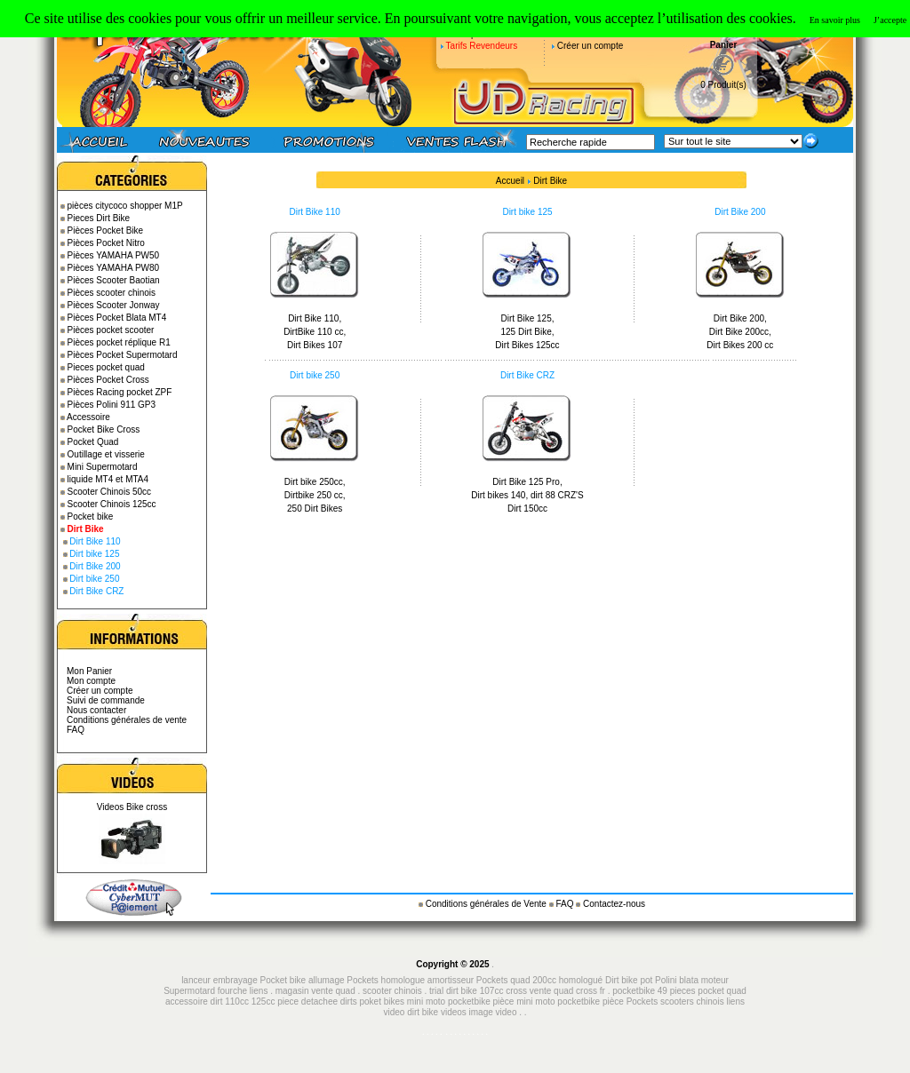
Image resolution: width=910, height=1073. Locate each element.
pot (646, 980)
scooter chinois (392, 991)
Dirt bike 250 (94, 579)
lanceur (196, 980)
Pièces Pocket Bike (106, 230)
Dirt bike (621, 980)
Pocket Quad (93, 442)
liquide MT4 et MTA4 (108, 479)
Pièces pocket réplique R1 (119, 342)
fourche (232, 991)
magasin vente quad (315, 991)
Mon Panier (89, 671)
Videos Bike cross (132, 807)
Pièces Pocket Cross (108, 380)
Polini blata (676, 980)
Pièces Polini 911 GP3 (112, 404)
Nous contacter (96, 710)
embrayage (235, 980)
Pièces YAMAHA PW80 (114, 268)
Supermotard (189, 991)
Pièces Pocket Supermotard (123, 355)
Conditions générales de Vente (487, 904)
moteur (715, 980)
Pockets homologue (386, 980)
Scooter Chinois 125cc (112, 504)
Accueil (510, 181)
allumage (326, 980)
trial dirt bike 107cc (467, 991)
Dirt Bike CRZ (96, 591)
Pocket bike (91, 516)
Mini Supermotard (103, 467)
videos (454, 1012)
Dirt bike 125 (94, 554)
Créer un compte (590, 46)
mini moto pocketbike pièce (571, 1001)
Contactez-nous (614, 904)
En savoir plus (835, 20)
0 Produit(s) (723, 85)
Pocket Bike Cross (104, 429)
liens (259, 991)
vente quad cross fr (567, 991)
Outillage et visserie (106, 454)
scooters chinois (692, 1001)
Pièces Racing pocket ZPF (120, 392)
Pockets (643, 1001)
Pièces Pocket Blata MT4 (117, 317)
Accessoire (88, 417)
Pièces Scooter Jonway (114, 305)
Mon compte (91, 681)
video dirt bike (410, 1012)
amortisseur (450, 980)
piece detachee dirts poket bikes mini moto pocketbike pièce (396, 1001)
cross (518, 991)
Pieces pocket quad (106, 367)
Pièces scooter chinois (112, 293)
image (481, 1012)
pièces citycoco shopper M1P (125, 206)
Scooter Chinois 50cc (110, 492)
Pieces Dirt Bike (99, 218)
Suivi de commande (106, 700)
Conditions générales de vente (127, 720)
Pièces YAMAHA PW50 (114, 255)
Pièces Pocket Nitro (106, 243)
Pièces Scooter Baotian (114, 280)
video (506, 1012)
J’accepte (890, 20)
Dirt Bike (550, 181)
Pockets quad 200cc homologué (540, 980)
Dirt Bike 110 (94, 541)
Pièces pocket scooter (111, 330)
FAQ (75, 730)
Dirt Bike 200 (94, 566)
